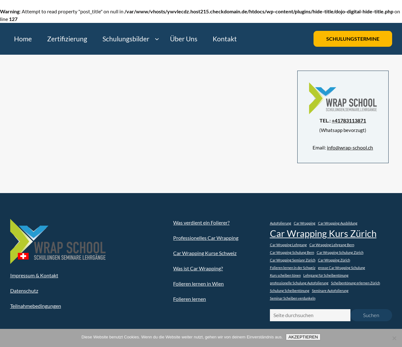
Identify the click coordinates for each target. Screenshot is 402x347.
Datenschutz (24, 291)
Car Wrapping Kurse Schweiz (204, 253)
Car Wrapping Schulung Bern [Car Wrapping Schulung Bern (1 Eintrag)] (292, 252)
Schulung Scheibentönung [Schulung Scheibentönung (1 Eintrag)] (289, 290)
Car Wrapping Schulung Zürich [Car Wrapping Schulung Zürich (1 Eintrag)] (340, 252)
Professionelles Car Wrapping (205, 238)
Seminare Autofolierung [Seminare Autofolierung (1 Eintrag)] (330, 290)
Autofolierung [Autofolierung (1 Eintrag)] (280, 223)
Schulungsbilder (125, 39)
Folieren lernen (189, 299)
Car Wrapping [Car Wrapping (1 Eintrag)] (304, 223)
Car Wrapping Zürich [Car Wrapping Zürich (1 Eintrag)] (334, 260)
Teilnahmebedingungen (35, 306)
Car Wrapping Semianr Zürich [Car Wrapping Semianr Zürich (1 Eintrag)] (292, 260)
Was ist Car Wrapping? (198, 268)
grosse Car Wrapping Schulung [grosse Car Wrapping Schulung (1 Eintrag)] (341, 268)
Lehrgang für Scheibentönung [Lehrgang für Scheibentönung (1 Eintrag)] (326, 275)
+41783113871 (349, 120)
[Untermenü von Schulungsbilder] (157, 39)
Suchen (371, 315)
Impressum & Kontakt (34, 275)
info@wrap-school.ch (350, 147)
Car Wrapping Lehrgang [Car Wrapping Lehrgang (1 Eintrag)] (288, 245)
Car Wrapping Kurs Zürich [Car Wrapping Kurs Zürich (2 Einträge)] (323, 233)
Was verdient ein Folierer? (201, 222)
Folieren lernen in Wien (198, 284)
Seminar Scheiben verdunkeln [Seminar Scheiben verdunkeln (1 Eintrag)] (292, 298)
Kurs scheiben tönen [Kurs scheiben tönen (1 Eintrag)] (285, 275)
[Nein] (394, 338)
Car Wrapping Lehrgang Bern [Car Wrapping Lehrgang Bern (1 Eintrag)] (331, 245)
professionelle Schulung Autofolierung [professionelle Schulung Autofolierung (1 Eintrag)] (299, 283)
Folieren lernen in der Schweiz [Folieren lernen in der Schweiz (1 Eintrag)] (292, 268)
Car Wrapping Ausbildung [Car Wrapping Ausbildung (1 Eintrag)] (337, 223)
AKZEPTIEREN (303, 337)
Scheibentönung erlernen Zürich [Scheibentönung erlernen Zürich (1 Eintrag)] (355, 283)
